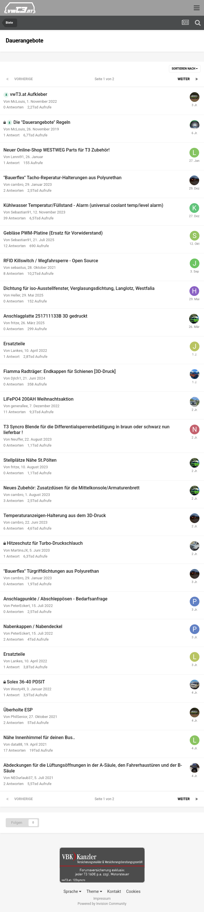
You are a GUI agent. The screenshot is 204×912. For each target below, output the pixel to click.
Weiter (184, 79)
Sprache (72, 891)
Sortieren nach (185, 68)
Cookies (133, 891)
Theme (94, 891)
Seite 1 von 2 (105, 79)
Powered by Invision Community (102, 904)
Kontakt (114, 891)
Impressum (101, 899)
